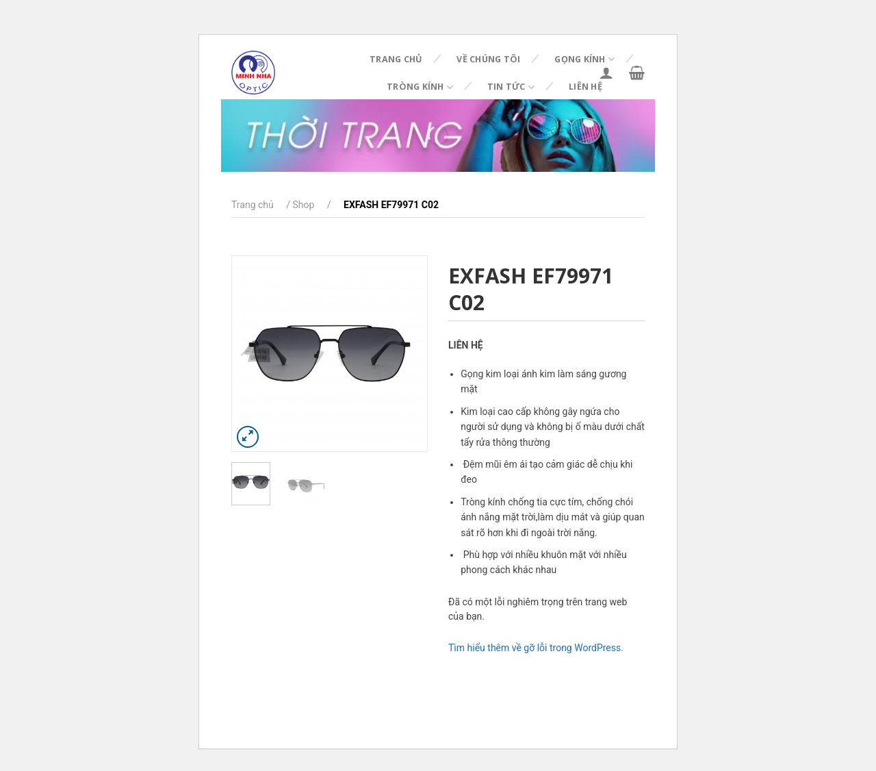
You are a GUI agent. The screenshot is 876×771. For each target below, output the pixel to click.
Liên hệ (585, 86)
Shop (303, 204)
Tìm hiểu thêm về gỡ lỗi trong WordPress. (535, 647)
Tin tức (510, 87)
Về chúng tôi (488, 59)
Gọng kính (584, 59)
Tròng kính (420, 87)
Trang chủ (396, 59)
